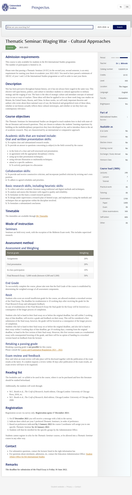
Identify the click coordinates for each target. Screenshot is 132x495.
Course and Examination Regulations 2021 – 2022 (41, 350)
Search (119, 27)
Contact (78, 487)
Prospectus (40, 7)
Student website (57, 487)
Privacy (69, 487)
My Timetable (42, 216)
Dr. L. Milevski (122, 63)
